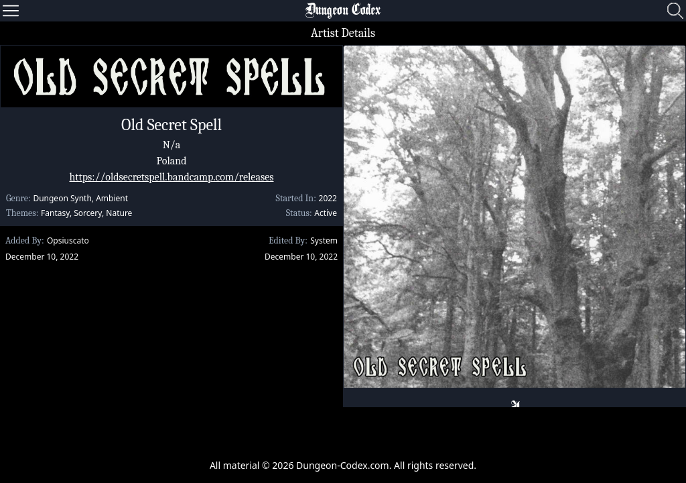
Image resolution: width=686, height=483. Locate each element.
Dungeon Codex (343, 10)
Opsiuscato (68, 240)
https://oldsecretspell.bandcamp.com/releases (171, 177)
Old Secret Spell (171, 124)
